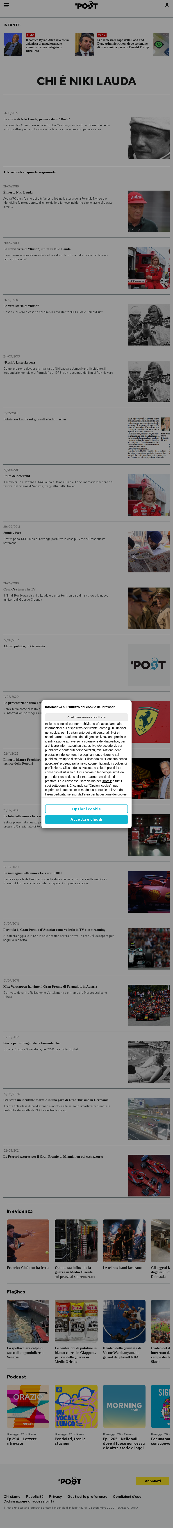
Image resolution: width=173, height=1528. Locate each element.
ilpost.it (107, 781)
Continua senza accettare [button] (86, 717)
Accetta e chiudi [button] (86, 819)
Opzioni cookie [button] (86, 809)
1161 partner (89, 777)
